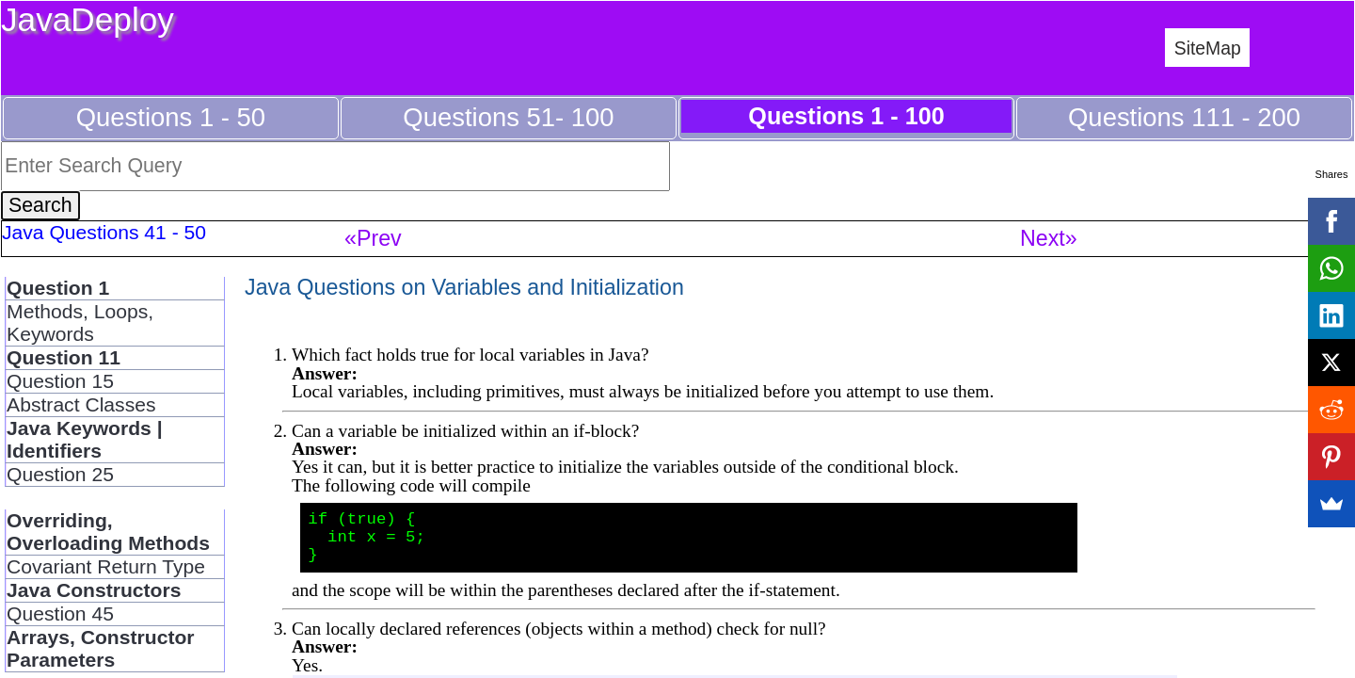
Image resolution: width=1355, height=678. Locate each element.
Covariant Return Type (106, 566)
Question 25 (60, 474)
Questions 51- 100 (508, 117)
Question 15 (60, 381)
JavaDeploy (87, 19)
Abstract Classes (81, 404)
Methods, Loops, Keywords (80, 322)
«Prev (373, 238)
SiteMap (1207, 48)
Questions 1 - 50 (170, 117)
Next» (1048, 238)
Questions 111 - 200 (1184, 117)
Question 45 (60, 613)
